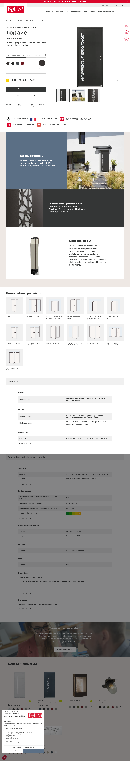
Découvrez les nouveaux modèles (73, 1)
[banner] (15, 9)
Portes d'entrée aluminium (34, 20)
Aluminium (9, 106)
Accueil (8, 20)
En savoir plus (24, 484)
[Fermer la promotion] (127, 1)
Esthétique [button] (13, 381)
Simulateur (107, 5)
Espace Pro (118, 5)
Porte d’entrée (18, 20)
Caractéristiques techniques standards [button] (26, 457)
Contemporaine (22, 106)
